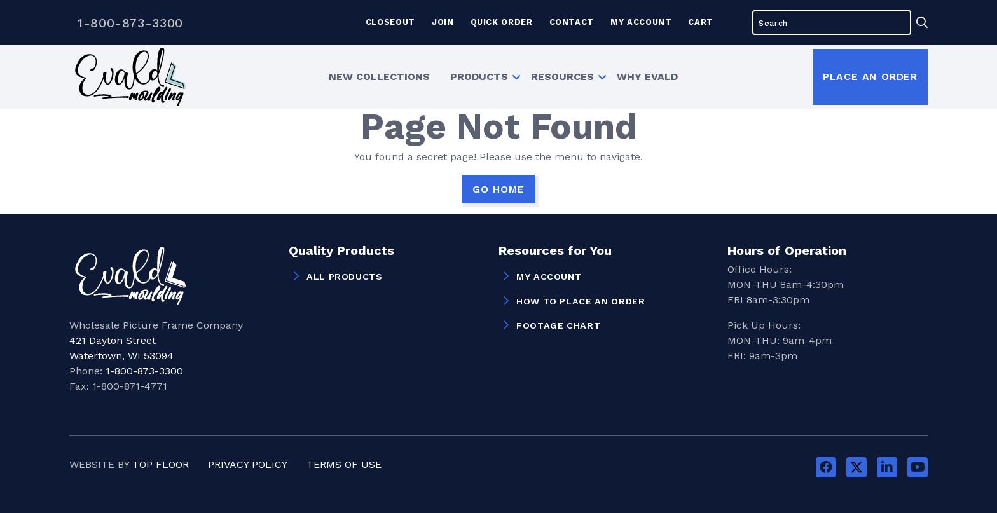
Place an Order (870, 77)
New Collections (379, 77)
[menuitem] (379, 77)
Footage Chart (558, 325)
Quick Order (502, 22)
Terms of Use (344, 464)
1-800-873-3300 (130, 23)
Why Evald (647, 77)
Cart (700, 22)
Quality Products (341, 251)
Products (479, 77)
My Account (640, 22)
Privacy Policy (247, 464)
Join (443, 22)
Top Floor (160, 464)
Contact (571, 22)
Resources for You (555, 251)
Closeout (390, 22)
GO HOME (498, 189)
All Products (344, 276)
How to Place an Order (580, 301)
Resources (562, 77)
